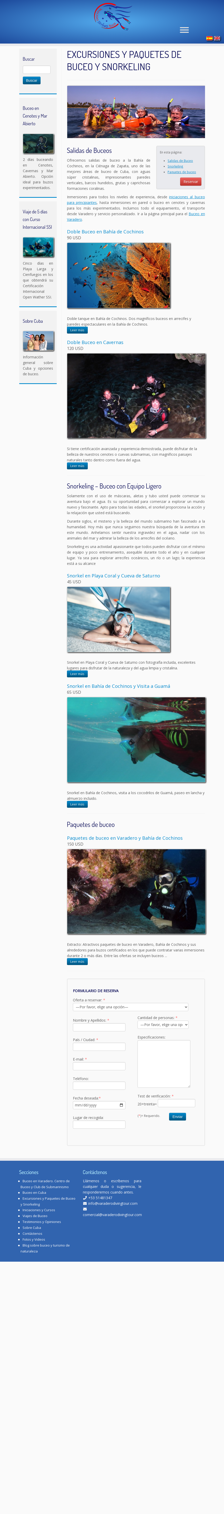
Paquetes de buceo (182, 190)
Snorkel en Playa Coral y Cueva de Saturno (113, 593)
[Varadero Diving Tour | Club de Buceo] (113, 18)
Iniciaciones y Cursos (39, 1228)
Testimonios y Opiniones (42, 1239)
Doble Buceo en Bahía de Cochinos (105, 249)
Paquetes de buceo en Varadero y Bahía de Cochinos (125, 856)
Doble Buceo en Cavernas (95, 360)
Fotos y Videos (34, 1257)
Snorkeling (175, 184)
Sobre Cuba (32, 1245)
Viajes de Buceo (35, 1233)
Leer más (77, 348)
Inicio (23, 57)
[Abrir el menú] (184, 33)
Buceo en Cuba (34, 1210)
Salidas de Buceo (180, 179)
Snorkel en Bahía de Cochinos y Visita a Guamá (118, 704)
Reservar (190, 199)
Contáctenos (32, 1251)
